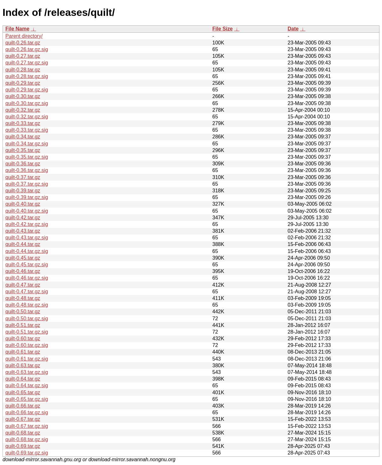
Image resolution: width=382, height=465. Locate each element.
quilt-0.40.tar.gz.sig (26, 211)
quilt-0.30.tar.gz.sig (26, 103)
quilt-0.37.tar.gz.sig (26, 184)
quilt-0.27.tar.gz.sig (26, 62)
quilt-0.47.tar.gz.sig (26, 291)
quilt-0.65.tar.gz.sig (26, 399)
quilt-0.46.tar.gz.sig (26, 278)
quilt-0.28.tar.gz (22, 69)
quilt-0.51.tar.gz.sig (26, 332)
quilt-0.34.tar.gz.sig (26, 143)
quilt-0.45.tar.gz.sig (26, 264)
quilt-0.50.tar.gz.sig (26, 318)
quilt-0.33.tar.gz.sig (26, 130)
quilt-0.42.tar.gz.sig (26, 224)
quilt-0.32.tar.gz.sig (26, 116)
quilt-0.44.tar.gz (22, 244)
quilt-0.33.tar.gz (22, 123)
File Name (17, 28)
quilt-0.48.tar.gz (22, 298)
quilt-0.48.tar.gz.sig (26, 305)
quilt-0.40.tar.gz (22, 204)
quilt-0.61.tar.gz (22, 352)
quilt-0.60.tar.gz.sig (26, 345)
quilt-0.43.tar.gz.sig (26, 237)
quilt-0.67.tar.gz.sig (26, 426)
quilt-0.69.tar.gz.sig (26, 452)
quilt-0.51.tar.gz (22, 325)
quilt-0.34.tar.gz (22, 136)
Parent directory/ (24, 36)
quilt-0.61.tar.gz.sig (26, 359)
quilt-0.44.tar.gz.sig (26, 251)
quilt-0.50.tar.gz (22, 311)
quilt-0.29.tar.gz (22, 83)
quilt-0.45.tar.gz (22, 258)
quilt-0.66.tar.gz (22, 406)
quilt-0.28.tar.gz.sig (26, 76)
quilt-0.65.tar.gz (22, 392)
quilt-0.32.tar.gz (22, 110)
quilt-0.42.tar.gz (22, 217)
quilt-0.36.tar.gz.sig (26, 170)
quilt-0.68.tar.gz (22, 432)
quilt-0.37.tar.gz (22, 177)
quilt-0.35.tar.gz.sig (26, 157)
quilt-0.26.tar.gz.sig (26, 49)
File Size (222, 28)
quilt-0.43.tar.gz (22, 231)
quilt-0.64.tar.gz (22, 379)
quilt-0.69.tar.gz (22, 446)
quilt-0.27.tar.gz (22, 56)
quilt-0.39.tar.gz (22, 190)
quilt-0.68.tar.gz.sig (26, 439)
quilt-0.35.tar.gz (22, 150)
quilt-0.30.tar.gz (22, 96)
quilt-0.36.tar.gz (22, 163)
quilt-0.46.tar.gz (22, 271)
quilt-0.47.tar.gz (22, 285)
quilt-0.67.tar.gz (22, 419)
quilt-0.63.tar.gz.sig (26, 372)
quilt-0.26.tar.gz (22, 42)
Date (293, 28)
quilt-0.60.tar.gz (22, 338)
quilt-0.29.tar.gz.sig (26, 89)
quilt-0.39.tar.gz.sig (26, 197)
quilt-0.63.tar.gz (22, 365)
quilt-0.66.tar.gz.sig (26, 412)
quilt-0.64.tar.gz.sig (26, 385)
